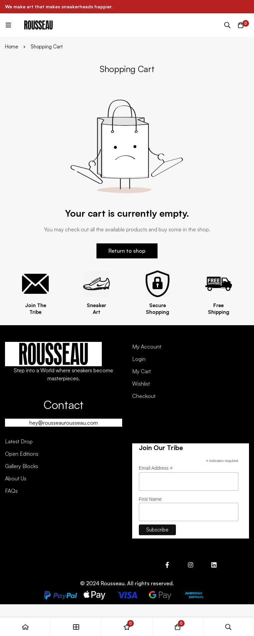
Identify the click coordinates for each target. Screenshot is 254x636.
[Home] (25, 627)
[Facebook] (167, 565)
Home (11, 46)
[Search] (227, 25)
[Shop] (76, 627)
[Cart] (240, 25)
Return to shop (127, 250)
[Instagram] (191, 565)
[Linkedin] (214, 565)
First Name (150, 499)
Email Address (156, 468)
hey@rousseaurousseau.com (63, 422)
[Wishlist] (126, 627)
